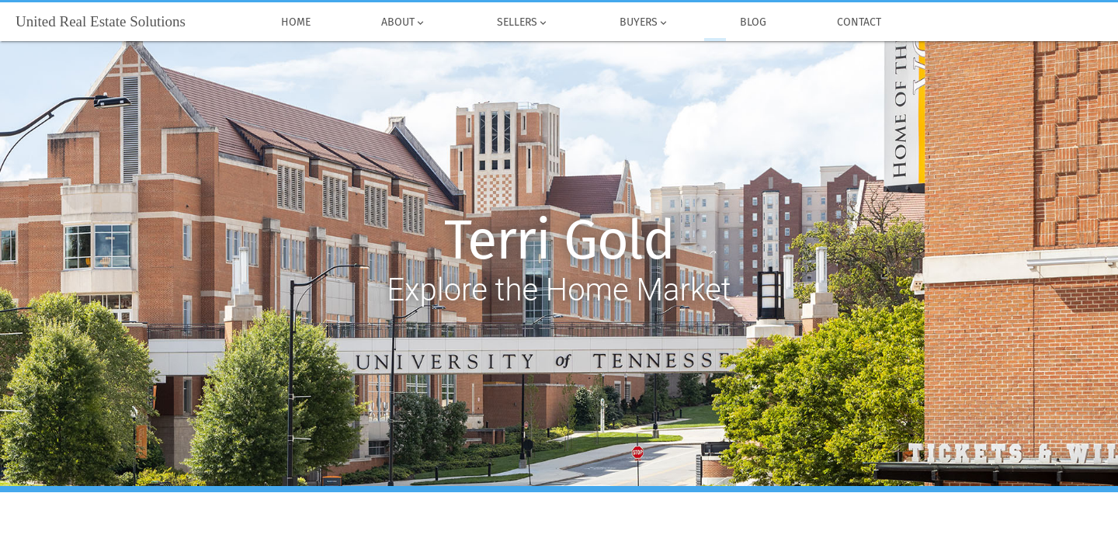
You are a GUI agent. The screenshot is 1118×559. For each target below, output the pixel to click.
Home (295, 22)
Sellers (522, 22)
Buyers (644, 22)
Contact (858, 22)
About (403, 22)
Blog (752, 22)
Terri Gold (559, 240)
